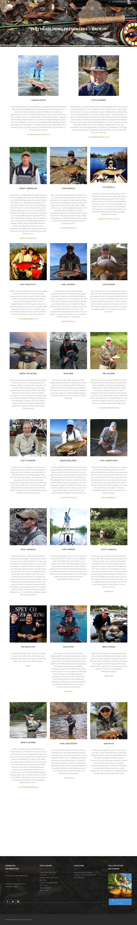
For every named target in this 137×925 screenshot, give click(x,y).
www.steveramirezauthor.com (99, 137)
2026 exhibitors (21, 875)
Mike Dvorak (109, 676)
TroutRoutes (68, 691)
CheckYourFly (109, 591)
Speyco (28, 666)
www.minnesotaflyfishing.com (108, 408)
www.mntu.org (68, 778)
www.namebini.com (68, 321)
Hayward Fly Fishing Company (108, 219)
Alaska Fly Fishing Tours (28, 238)
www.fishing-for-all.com (68, 228)
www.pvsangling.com (108, 497)
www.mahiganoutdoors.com (28, 319)
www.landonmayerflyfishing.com (38, 134)
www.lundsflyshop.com (68, 497)
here (15, 886)
